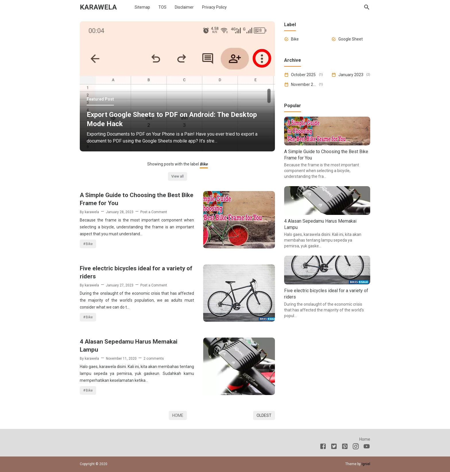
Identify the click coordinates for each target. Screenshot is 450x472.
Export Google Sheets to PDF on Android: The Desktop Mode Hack (172, 119)
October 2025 (303, 74)
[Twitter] (334, 447)
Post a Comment (153, 212)
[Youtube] (366, 447)
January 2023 (350, 74)
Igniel (366, 464)
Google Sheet (350, 39)
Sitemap (142, 7)
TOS (162, 7)
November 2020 (304, 84)
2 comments (153, 359)
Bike (89, 244)
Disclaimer (184, 7)
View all (177, 176)
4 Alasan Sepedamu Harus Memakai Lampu (128, 345)
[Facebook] (323, 447)
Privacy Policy (214, 7)
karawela (98, 7)
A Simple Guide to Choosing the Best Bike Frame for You (136, 199)
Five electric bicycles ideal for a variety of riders (136, 272)
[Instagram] (355, 447)
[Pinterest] (344, 447)
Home (177, 415)
